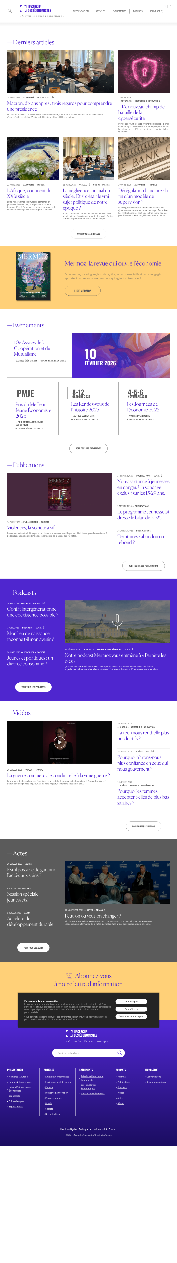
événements (86, 1070)
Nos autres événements (92, 1093)
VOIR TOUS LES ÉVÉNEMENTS (88, 448)
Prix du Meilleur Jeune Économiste (20, 1089)
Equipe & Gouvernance (20, 1081)
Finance (49, 1087)
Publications (124, 1081)
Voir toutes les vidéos (143, 826)
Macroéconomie (53, 1098)
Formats (138, 11)
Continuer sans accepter (131, 1016)
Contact (113, 1129)
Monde (48, 1103)
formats (121, 1070)
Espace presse (16, 1106)
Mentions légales (68, 1129)
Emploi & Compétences (57, 1076)
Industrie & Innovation (56, 1092)
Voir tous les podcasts (34, 687)
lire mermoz (82, 291)
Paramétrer (130, 1009)
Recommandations (156, 1081)
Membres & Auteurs (18, 1076)
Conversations (153, 1076)
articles (49, 1070)
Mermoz (122, 1076)
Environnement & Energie (58, 1081)
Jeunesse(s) (14, 1095)
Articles (101, 11)
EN (169, 6)
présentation (15, 1070)
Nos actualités (52, 1114)
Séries (121, 1103)
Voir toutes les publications (143, 565)
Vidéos (121, 1092)
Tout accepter (131, 1001)
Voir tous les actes (33, 947)
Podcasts (122, 1087)
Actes (120, 1098)
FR (165, 6)
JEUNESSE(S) (156, 11)
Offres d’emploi (16, 1101)
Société (49, 1108)
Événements (119, 11)
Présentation (81, 11)
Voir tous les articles (88, 233)
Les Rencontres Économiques (88, 1086)
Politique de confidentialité (93, 1129)
